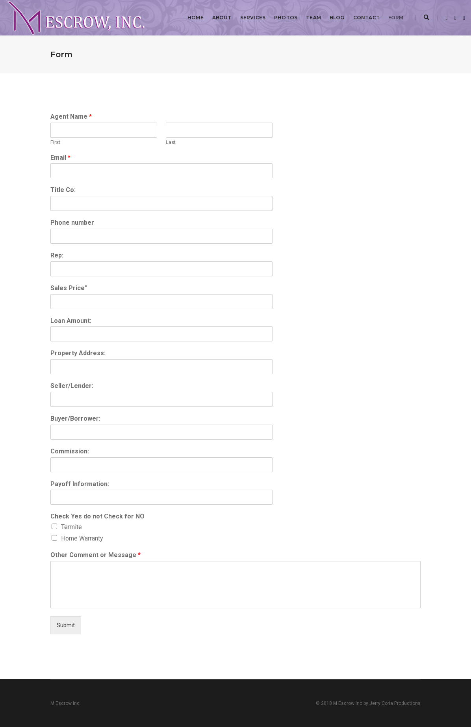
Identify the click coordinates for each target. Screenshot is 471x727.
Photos (285, 18)
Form (396, 18)
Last (171, 142)
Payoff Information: (79, 484)
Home (195, 18)
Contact (366, 18)
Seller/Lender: (71, 386)
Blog (337, 18)
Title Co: (63, 190)
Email (60, 157)
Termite (71, 527)
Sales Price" (68, 288)
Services (252, 18)
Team (313, 18)
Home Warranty (82, 538)
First (55, 142)
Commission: (69, 451)
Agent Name (71, 116)
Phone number (72, 222)
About (222, 18)
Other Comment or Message (95, 555)
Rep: (56, 255)
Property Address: (78, 353)
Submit (66, 625)
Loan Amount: (70, 320)
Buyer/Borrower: (75, 418)
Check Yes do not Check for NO (97, 516)
